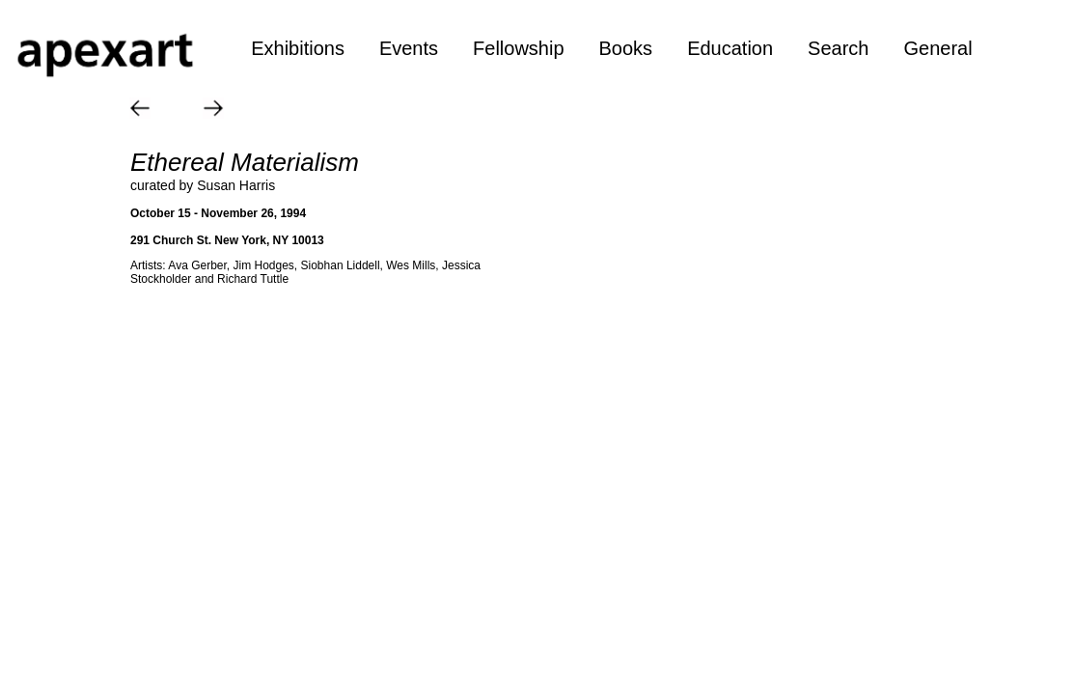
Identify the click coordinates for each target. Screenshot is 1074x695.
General (937, 48)
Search (838, 48)
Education (730, 48)
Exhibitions (297, 48)
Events (408, 48)
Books (626, 48)
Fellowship (518, 48)
